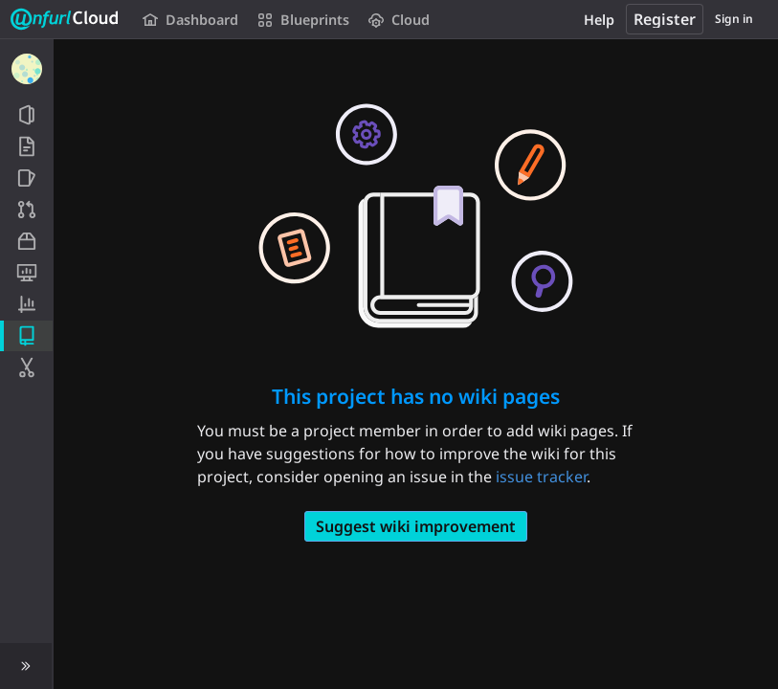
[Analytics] (26, 304)
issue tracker (541, 476)
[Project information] (26, 115)
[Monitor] (26, 272)
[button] (26, 666)
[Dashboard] (27, 69)
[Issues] (26, 178)
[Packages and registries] (26, 241)
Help (599, 20)
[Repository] (26, 146)
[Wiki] (26, 336)
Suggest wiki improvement (416, 526)
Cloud (399, 20)
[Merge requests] (26, 209)
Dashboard (190, 20)
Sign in (734, 19)
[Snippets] (26, 367)
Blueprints (303, 20)
